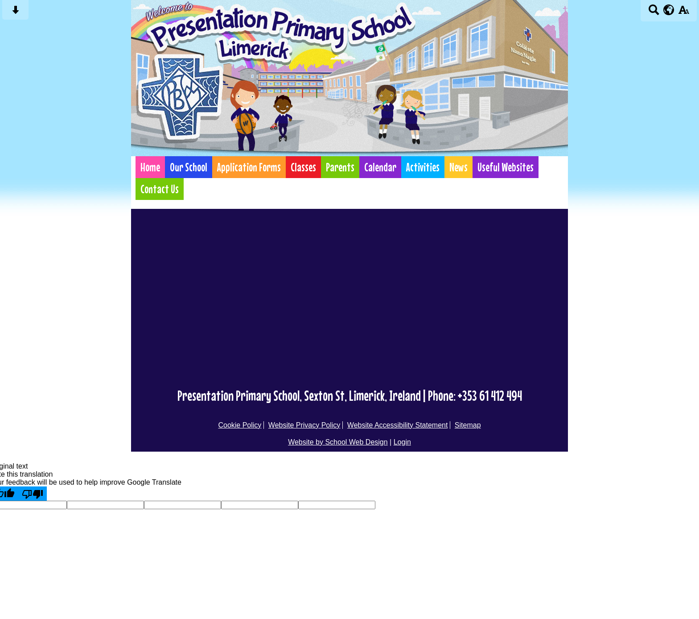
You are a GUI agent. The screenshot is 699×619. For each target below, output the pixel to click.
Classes (303, 167)
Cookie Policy (239, 425)
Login (402, 442)
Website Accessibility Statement (397, 425)
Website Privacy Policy (304, 425)
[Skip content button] (15, 13)
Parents (340, 167)
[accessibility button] (683, 13)
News (458, 167)
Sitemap (468, 425)
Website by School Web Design (338, 442)
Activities (423, 167)
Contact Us (159, 189)
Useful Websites (505, 167)
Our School (188, 167)
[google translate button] (668, 9)
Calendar (380, 167)
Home (150, 167)
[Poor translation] (32, 493)
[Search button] (653, 13)
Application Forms (249, 167)
